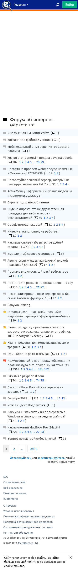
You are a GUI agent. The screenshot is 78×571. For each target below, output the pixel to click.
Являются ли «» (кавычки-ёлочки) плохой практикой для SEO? (37, 262)
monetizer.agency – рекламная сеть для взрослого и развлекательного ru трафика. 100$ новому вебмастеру (39, 331)
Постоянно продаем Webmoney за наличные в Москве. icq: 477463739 (40, 171)
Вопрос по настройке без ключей (32, 438)
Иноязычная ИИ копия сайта (28, 133)
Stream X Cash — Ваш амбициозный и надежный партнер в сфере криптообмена (38, 314)
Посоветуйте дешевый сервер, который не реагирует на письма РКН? (38, 182)
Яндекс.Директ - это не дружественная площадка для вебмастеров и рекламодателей (35, 213)
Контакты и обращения (18, 532)
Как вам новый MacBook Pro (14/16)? (33, 427)
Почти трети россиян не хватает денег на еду (40, 283)
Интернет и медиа (14, 493)
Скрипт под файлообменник (28, 202)
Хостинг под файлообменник (29, 140)
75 (42, 380)
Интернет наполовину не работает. (33, 231)
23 (42, 431)
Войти (69, 4)
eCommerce (10, 499)
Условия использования (18, 511)
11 (59, 398)
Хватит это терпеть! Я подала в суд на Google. (40, 157)
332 (46, 369)
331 (40, 369)
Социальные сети (14, 482)
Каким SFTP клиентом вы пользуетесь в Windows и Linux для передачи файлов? (36, 414)
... (34, 162)
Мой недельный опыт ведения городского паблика (38, 148)
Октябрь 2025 (17, 398)
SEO (5, 477)
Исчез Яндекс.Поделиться (26, 405)
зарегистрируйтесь (51, 458)
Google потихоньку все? (25, 224)
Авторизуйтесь (20, 458)
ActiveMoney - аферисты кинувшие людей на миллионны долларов (39, 193)
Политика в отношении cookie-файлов (28, 522)
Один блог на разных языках (28, 354)
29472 (33, 449)
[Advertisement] (39, 21)
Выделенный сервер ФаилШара (31, 253)
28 (38, 162)
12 (63, 398)
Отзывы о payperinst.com (25, 376)
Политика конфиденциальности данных (29, 516)
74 (38, 380)
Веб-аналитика (12, 488)
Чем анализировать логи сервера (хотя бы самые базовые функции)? (38, 296)
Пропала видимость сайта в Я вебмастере (37, 271)
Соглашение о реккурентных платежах (28, 527)
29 (42, 162)
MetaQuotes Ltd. (28, 543)
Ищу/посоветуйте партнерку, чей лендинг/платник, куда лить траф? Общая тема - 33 (38, 362)
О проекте (9, 505)
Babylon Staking (18, 305)
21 (38, 287)
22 (42, 287)
